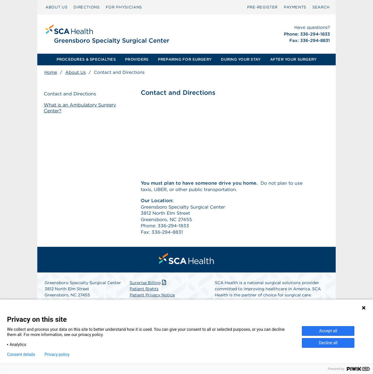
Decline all (328, 342)
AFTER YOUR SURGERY (293, 59)
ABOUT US (56, 7)
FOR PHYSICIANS (124, 7)
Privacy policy (57, 354)
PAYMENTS (295, 7)
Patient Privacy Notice (152, 296)
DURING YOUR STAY (241, 59)
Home (50, 72)
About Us (75, 72)
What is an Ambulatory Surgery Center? (80, 108)
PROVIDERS (136, 59)
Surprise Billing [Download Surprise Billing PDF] (148, 284)
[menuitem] (56, 7)
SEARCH (321, 7)
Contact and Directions (70, 94)
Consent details (21, 354)
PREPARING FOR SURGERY (185, 59)
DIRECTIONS (86, 7)
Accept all (328, 330)
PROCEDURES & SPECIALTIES (86, 59)
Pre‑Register (262, 7)
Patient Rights (144, 290)
